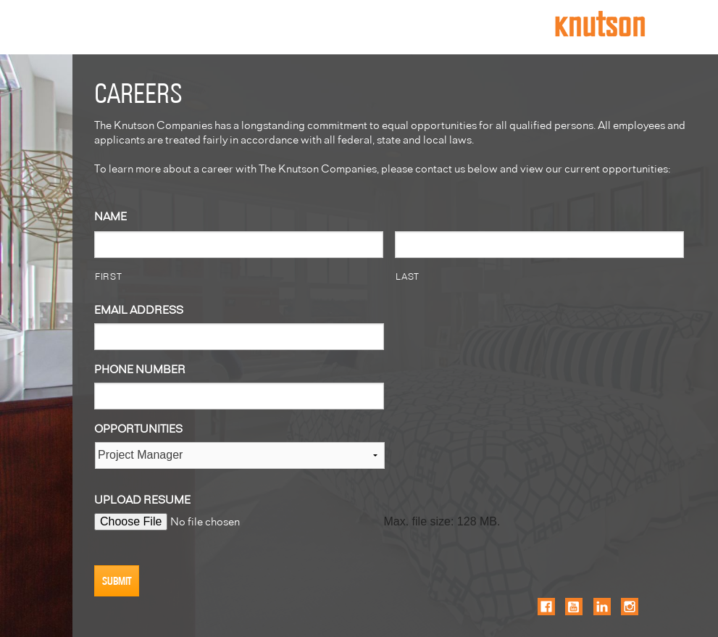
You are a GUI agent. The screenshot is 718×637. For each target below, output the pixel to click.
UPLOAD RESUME (142, 499)
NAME (110, 215)
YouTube (574, 606)
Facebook (546, 606)
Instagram (629, 606)
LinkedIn (602, 606)
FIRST (108, 276)
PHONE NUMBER (139, 368)
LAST (407, 276)
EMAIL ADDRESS (138, 309)
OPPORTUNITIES (138, 428)
